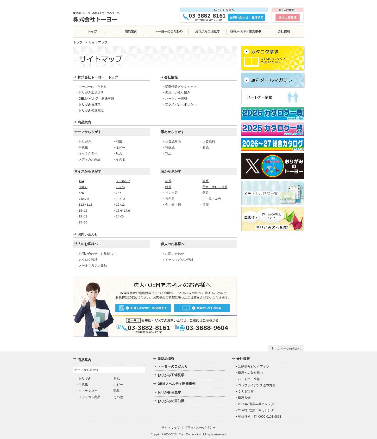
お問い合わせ (88, 234)
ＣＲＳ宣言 (246, 391)
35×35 (83, 222)
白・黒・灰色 (211, 199)
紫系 (205, 193)
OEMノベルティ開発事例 (96, 98)
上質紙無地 (173, 141)
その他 (120, 159)
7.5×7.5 (84, 199)
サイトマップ (170, 427)
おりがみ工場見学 (91, 92)
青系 (205, 181)
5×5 (81, 193)
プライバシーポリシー (180, 104)
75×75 (120, 187)
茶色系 (170, 199)
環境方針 (244, 398)
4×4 (81, 181)
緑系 (168, 187)
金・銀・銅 (173, 204)
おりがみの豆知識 (91, 110)
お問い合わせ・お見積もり (97, 253)
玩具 (119, 153)
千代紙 (83, 147)
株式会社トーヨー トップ (98, 77)
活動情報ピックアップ (180, 87)
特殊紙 (170, 147)
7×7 (118, 193)
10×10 (120, 199)
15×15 (83, 210)
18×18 (83, 216)
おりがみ (85, 141)
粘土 (168, 153)
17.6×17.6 (123, 210)
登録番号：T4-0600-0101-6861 (259, 416)
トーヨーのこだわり (93, 87)
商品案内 (84, 122)
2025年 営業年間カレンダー (257, 404)
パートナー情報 (176, 98)
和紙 (119, 141)
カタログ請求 (88, 259)
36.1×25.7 (123, 181)
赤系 (168, 181)
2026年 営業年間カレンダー (257, 410)
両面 (205, 204)
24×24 (120, 216)
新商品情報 (165, 359)
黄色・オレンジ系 (214, 187)
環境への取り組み (177, 92)
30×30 (83, 187)
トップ (77, 42)
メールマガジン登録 (93, 265)
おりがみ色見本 (90, 104)
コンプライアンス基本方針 (257, 385)
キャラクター (88, 153)
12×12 (120, 204)
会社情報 (171, 77)
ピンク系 (171, 193)
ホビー (120, 147)
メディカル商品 (90, 159)
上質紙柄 (208, 141)
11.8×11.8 (86, 204)
